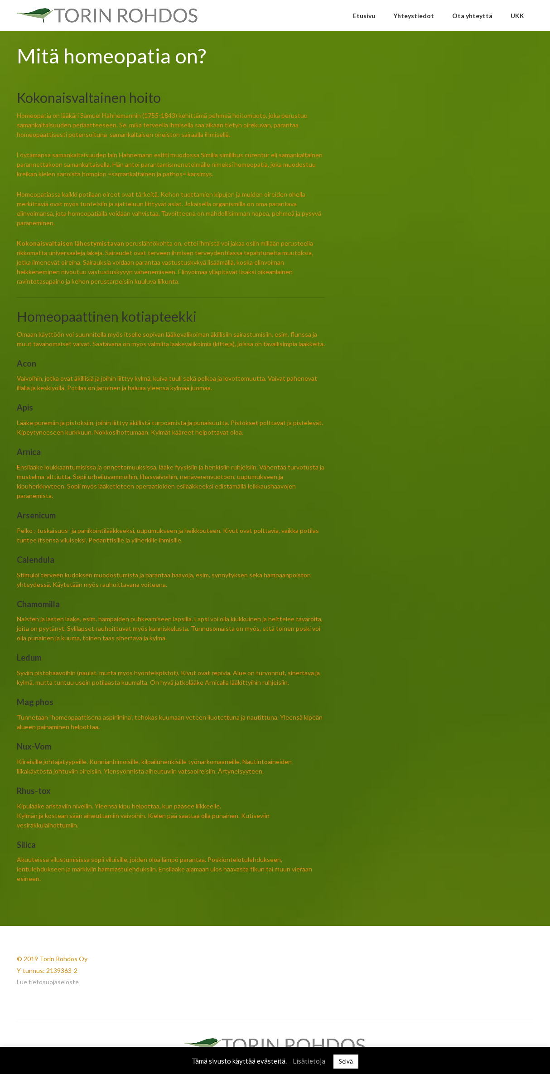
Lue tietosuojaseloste (48, 982)
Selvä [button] (346, 1061)
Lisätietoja (309, 1061)
